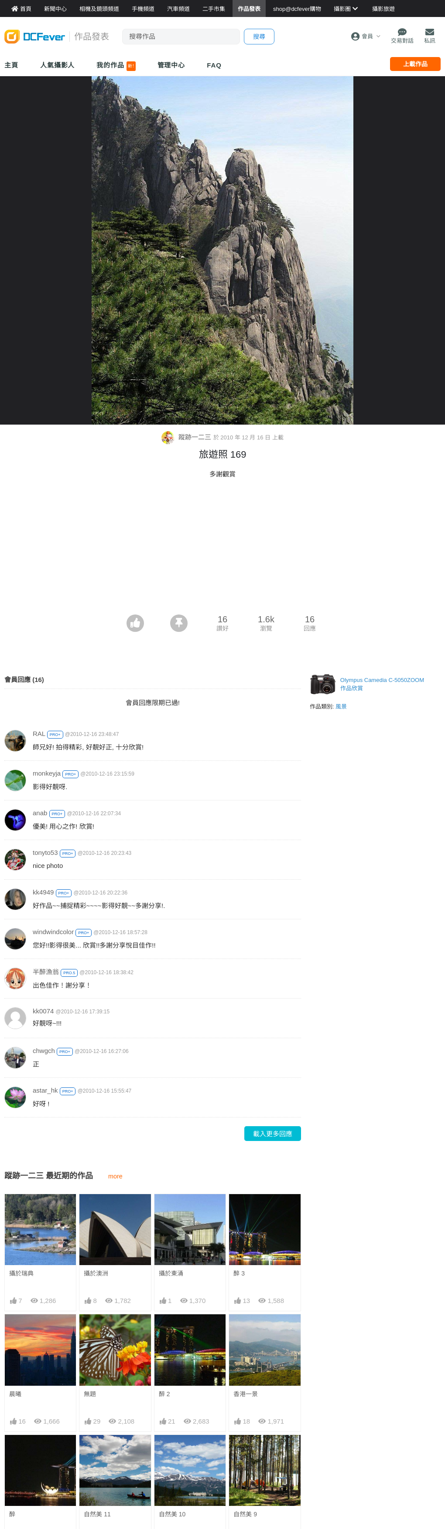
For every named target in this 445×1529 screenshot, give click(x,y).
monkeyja (47, 773)
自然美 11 (97, 1514)
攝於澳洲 (96, 1273)
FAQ (214, 65)
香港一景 (245, 1394)
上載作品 (415, 64)
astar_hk (45, 1090)
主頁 (11, 65)
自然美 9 (245, 1514)
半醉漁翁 (46, 971)
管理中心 (171, 65)
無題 (90, 1394)
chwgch (44, 1050)
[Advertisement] (222, 549)
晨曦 (15, 1394)
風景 (341, 706)
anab (40, 813)
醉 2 (164, 1394)
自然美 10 (172, 1514)
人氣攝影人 (57, 65)
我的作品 (115, 66)
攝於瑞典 (21, 1273)
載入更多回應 (272, 1133)
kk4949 (43, 892)
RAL (39, 733)
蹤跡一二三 (187, 437)
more (115, 1176)
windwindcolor (53, 931)
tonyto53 (45, 852)
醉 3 (239, 1273)
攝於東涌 (171, 1273)
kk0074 (43, 1011)
